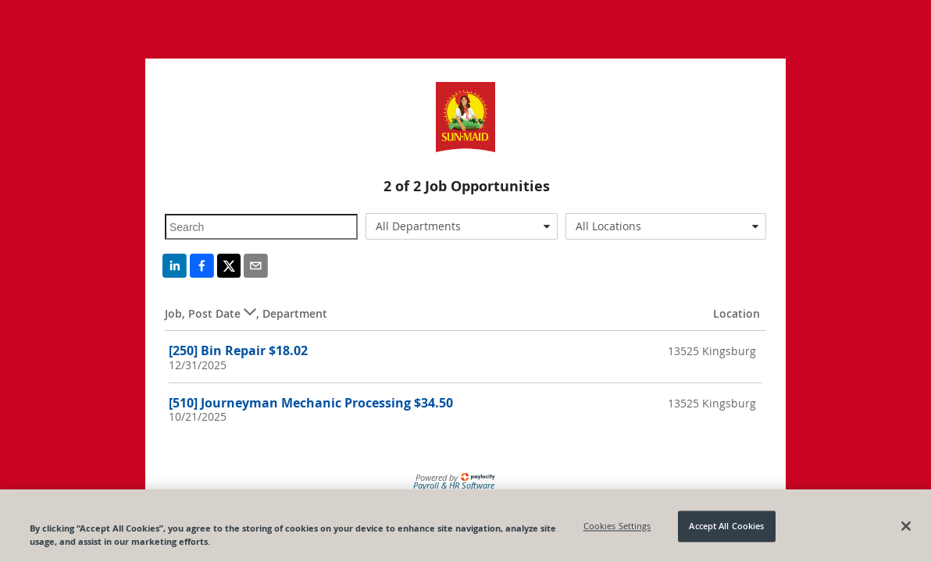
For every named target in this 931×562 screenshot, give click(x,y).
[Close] (906, 529)
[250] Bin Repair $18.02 (238, 350)
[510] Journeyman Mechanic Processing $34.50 (311, 402)
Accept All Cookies (726, 529)
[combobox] (462, 226)
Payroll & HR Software (453, 485)
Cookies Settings (617, 529)
